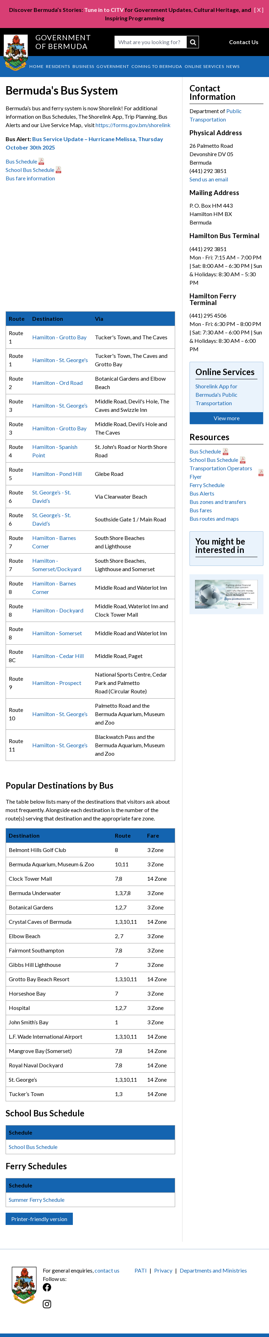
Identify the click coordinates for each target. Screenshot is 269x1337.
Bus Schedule (21, 161)
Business (83, 66)
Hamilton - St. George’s (60, 405)
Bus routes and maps (214, 518)
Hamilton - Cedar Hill (58, 655)
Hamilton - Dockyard (57, 610)
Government (112, 66)
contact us (107, 1270)
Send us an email (208, 179)
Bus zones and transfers (217, 501)
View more (227, 418)
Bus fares (200, 510)
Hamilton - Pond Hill (57, 473)
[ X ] (258, 9)
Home (36, 66)
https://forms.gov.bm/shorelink (133, 125)
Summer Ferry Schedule (37, 1199)
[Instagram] (88, 1308)
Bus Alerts (201, 493)
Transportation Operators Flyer (220, 472)
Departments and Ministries (213, 1270)
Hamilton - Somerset (57, 633)
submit (193, 42)
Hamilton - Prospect (56, 682)
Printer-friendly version (39, 1218)
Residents (58, 66)
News (233, 66)
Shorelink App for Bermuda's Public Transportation (216, 394)
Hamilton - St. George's (60, 359)
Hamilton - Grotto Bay (59, 337)
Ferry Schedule (207, 485)
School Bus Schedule (30, 169)
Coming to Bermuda (156, 66)
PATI (140, 1270)
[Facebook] (88, 1291)
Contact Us (243, 42)
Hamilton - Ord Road (57, 382)
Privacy (163, 1270)
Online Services (204, 66)
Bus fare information (30, 178)
